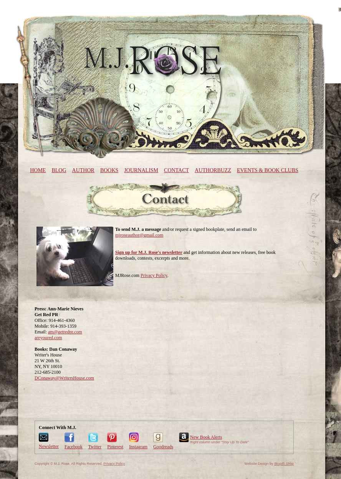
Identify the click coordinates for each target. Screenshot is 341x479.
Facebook (74, 446)
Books (109, 170)
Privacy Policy (154, 275)
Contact (176, 170)
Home (38, 170)
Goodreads (163, 446)
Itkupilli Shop (284, 464)
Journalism (141, 170)
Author (83, 170)
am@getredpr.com (65, 332)
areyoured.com (48, 337)
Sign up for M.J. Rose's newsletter (148, 252)
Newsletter (49, 446)
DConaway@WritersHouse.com (64, 378)
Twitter (94, 446)
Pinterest (115, 446)
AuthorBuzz (213, 170)
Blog (58, 170)
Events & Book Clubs (267, 170)
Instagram (138, 446)
